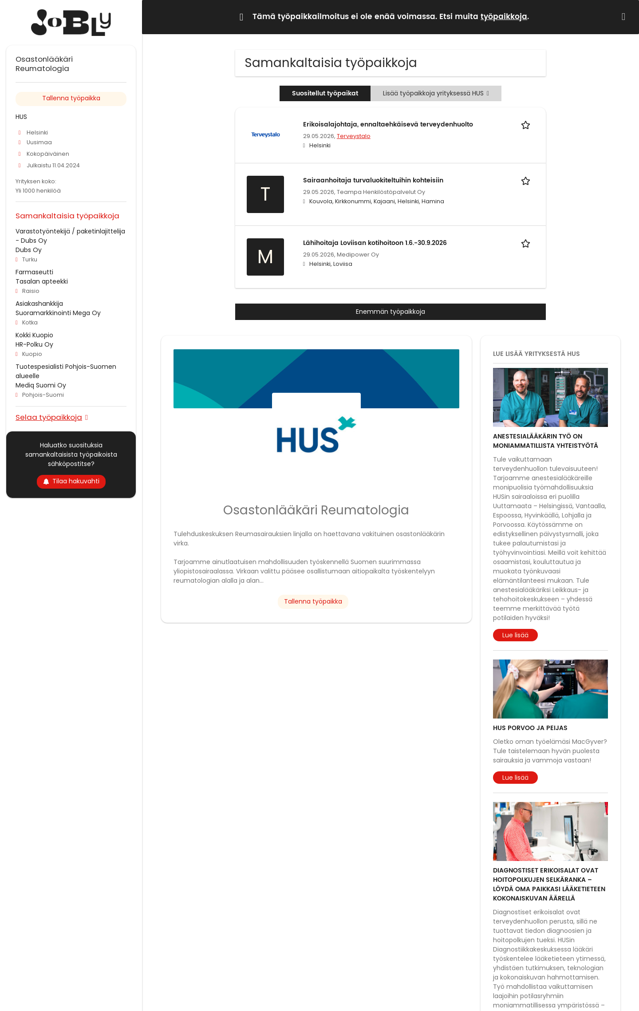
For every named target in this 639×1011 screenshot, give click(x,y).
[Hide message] (625, 16)
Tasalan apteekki (42, 281)
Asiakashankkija (39, 303)
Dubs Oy (29, 249)
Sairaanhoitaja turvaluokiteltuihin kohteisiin (373, 180)
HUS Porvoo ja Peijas (530, 728)
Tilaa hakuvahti (71, 481)
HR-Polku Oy (34, 344)
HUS (21, 116)
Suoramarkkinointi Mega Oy (58, 312)
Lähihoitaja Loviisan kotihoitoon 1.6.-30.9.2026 (375, 243)
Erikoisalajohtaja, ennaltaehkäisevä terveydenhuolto (388, 124)
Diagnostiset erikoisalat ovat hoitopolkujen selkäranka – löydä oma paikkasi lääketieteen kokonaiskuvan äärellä (549, 884)
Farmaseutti (34, 272)
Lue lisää (515, 635)
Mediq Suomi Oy (41, 385)
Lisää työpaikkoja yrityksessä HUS (436, 93)
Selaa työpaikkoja (49, 417)
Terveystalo (354, 136)
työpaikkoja (504, 17)
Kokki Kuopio (34, 335)
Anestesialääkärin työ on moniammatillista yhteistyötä (545, 441)
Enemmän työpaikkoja (390, 311)
